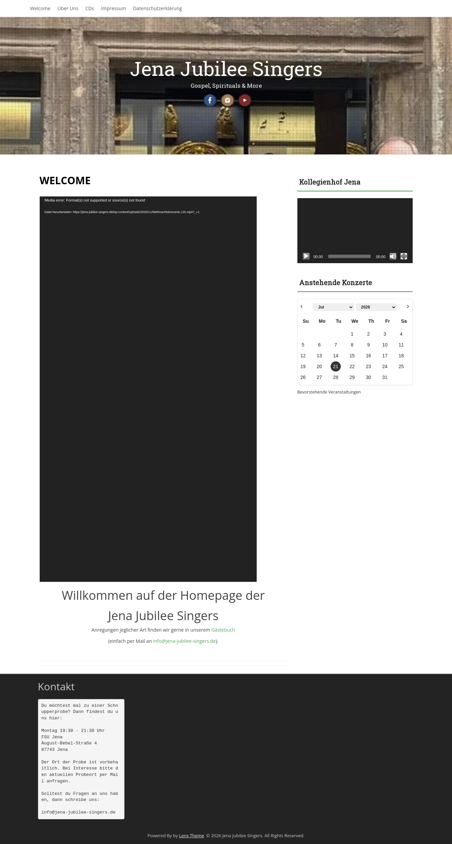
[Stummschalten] (393, 256)
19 (303, 366)
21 (335, 366)
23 (368, 366)
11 (401, 344)
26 (303, 377)
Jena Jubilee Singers (226, 68)
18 (401, 355)
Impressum (113, 8)
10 (384, 344)
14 (335, 355)
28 (335, 377)
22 (352, 366)
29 (352, 377)
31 (384, 377)
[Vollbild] (403, 256)
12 (303, 355)
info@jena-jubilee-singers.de (184, 641)
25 (401, 366)
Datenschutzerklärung (157, 8)
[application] (148, 389)
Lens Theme (191, 835)
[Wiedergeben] (306, 256)
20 (319, 366)
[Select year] (376, 307)
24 (384, 366)
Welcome (40, 8)
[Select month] (333, 307)
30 (368, 377)
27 (319, 377)
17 (384, 355)
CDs (89, 8)
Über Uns (67, 8)
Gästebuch (223, 630)
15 (352, 355)
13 (319, 355)
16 (368, 355)
